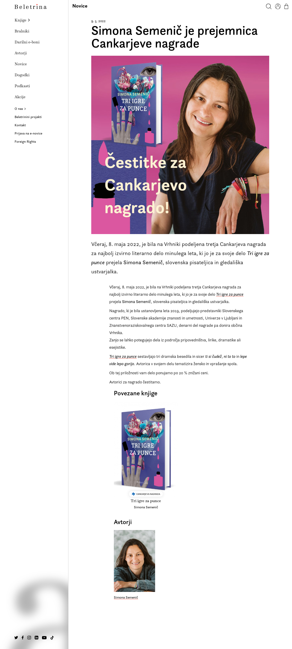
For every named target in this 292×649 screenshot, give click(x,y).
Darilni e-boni (27, 42)
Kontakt (20, 125)
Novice (21, 63)
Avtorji (21, 52)
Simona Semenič (126, 597)
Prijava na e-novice (28, 133)
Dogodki (22, 74)
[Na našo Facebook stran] (23, 637)
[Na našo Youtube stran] (44, 637)
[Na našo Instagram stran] (29, 637)
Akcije (20, 96)
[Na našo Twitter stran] (16, 637)
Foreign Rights (25, 141)
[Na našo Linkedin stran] (36, 637)
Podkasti (22, 85)
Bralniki (22, 31)
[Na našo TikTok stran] (52, 638)
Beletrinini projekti (28, 117)
